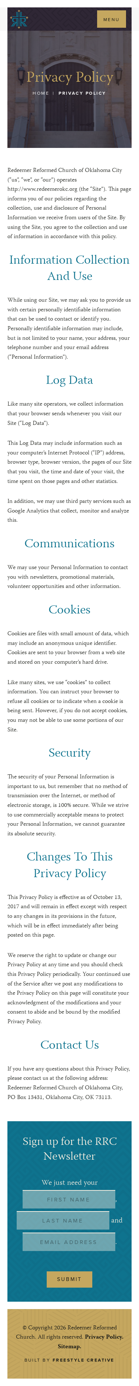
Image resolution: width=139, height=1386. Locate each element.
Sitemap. (69, 1347)
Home (41, 93)
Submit (69, 1279)
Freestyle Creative (84, 1360)
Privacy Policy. (104, 1337)
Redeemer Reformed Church (19, 19)
